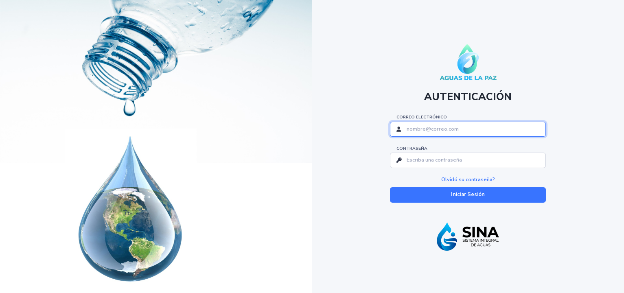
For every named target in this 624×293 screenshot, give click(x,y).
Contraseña (411, 148)
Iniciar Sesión (468, 194)
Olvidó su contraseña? (468, 179)
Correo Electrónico (421, 117)
